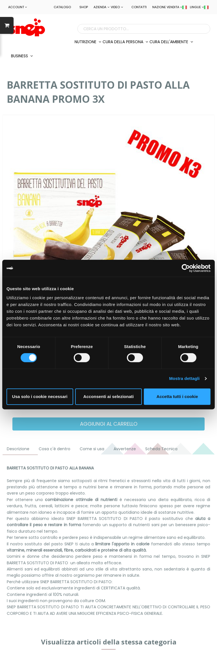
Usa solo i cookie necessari (40, 396)
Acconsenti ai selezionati (108, 396)
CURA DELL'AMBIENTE (171, 42)
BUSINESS (22, 56)
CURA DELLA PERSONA (125, 42)
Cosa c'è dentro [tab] (54, 449)
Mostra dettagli (184, 378)
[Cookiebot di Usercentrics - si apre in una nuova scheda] (186, 268)
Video (117, 7)
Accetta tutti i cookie (177, 396)
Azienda (101, 7)
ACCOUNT (17, 7)
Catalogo (62, 7)
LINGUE (199, 7)
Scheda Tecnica (161, 449)
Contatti (139, 7)
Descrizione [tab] (18, 449)
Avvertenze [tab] (125, 449)
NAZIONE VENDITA (169, 7)
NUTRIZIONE (88, 42)
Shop (83, 7)
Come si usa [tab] (92, 449)
